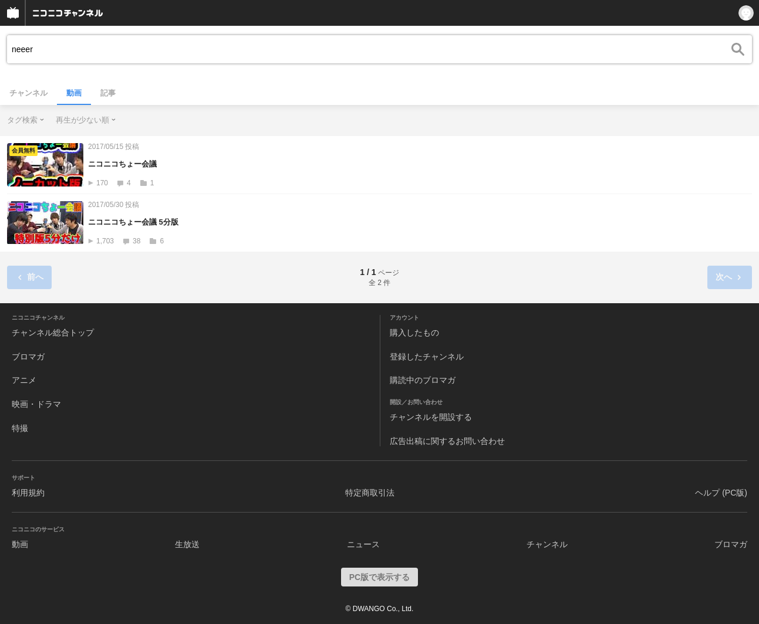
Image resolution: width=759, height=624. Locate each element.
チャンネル (28, 93)
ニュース (363, 544)
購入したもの (414, 332)
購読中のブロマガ (423, 380)
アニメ (24, 380)
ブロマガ (28, 356)
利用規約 (28, 492)
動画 (74, 93)
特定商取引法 (369, 492)
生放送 (187, 544)
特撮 (20, 428)
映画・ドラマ (36, 404)
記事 (108, 93)
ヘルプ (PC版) (721, 492)
